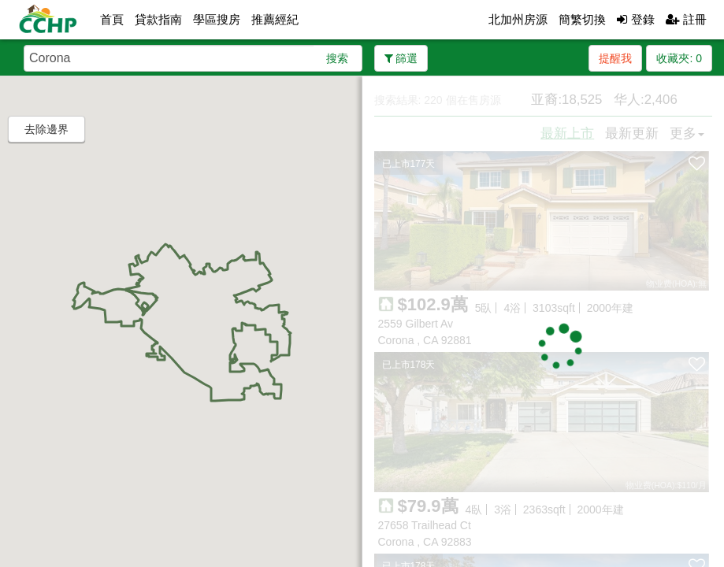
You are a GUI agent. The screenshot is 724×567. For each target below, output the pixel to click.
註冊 (686, 19)
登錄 (635, 19)
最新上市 (567, 133)
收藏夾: (679, 58)
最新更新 (632, 133)
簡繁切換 (582, 19)
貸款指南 (158, 19)
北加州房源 (518, 19)
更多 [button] (687, 133)
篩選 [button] (401, 58)
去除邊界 (46, 129)
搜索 (337, 58)
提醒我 (615, 58)
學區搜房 (216, 19)
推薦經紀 (275, 19)
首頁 (112, 19)
